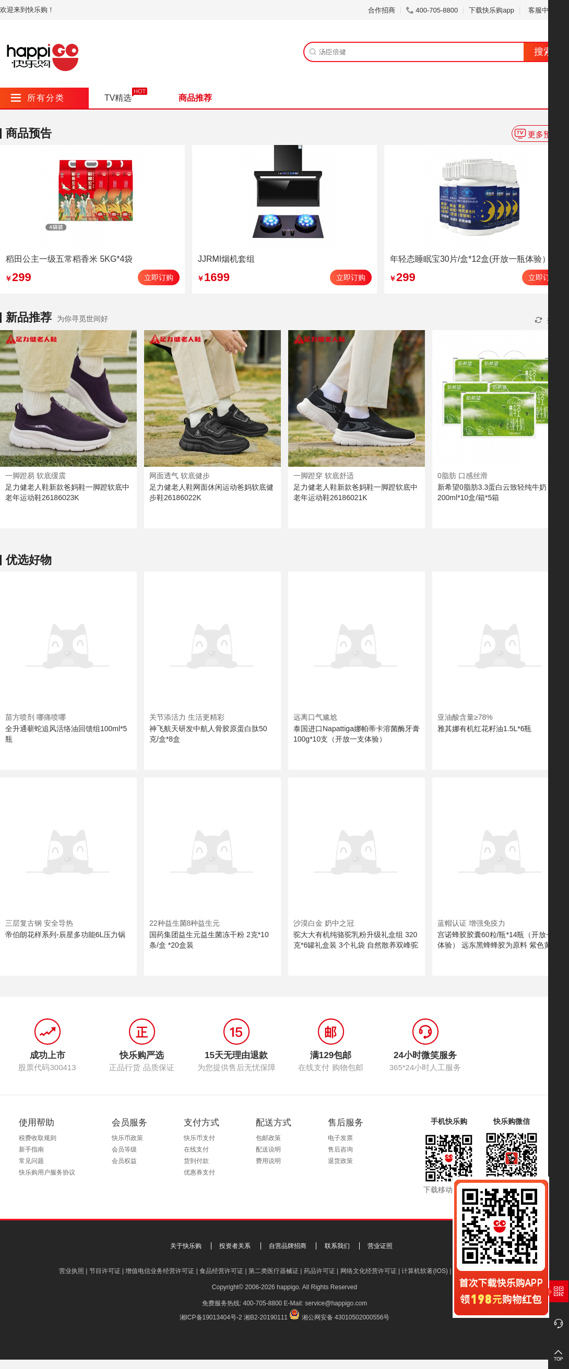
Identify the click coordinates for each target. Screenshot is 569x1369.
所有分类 (38, 97)
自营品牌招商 (287, 1246)
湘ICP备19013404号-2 (211, 1317)
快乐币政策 (127, 1138)
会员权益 (124, 1161)
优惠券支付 (199, 1172)
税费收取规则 (37, 1138)
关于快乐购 (185, 1246)
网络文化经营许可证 (368, 1271)
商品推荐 (195, 97)
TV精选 (118, 97)
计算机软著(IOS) (424, 1271)
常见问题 (31, 1161)
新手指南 (31, 1149)
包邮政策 (268, 1138)
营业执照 (71, 1271)
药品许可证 (319, 1271)
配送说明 (268, 1149)
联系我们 (337, 1246)
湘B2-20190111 (266, 1317)
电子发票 (340, 1138)
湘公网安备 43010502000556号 (346, 1317)
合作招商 (381, 10)
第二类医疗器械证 (273, 1271)
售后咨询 (340, 1149)
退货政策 (340, 1161)
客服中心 (545, 10)
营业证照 (380, 1246)
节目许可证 (105, 1271)
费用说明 (268, 1161)
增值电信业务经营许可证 (159, 1271)
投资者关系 (235, 1246)
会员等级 (124, 1149)
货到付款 (196, 1161)
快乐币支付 (199, 1138)
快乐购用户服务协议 (47, 1172)
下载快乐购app (491, 10)
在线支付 (196, 1149)
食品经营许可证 (221, 1271)
